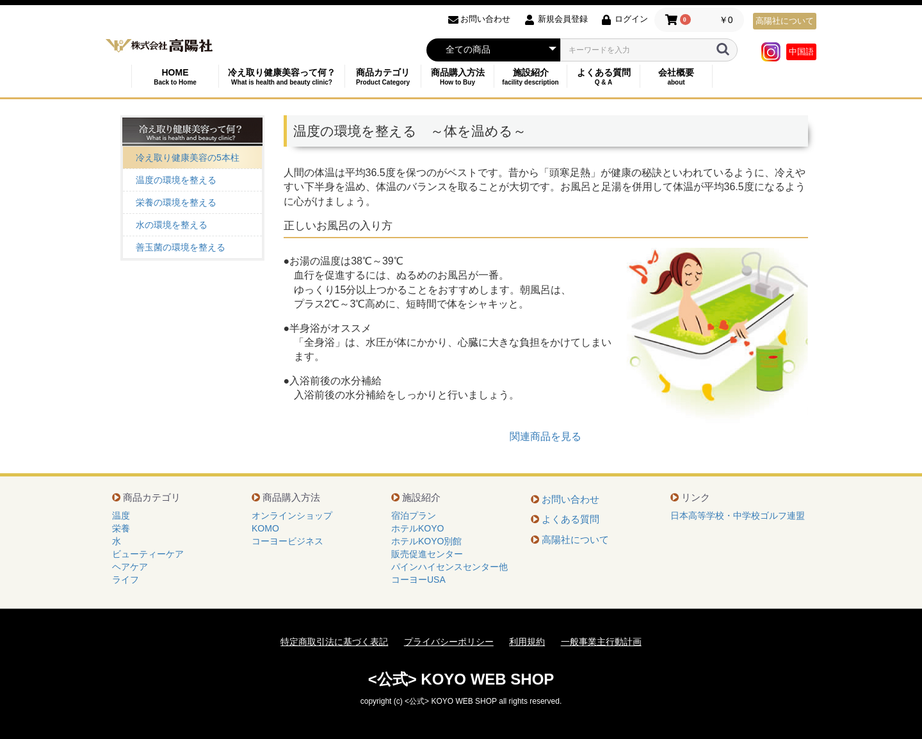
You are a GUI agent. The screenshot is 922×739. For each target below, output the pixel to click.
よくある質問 (603, 76)
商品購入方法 (457, 76)
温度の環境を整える (176, 180)
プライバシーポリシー (449, 642)
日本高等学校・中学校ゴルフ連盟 (737, 515)
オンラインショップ (292, 515)
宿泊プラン (413, 515)
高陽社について (785, 21)
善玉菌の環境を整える (180, 247)
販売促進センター (427, 554)
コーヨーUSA (418, 579)
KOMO (265, 528)
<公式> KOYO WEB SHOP (461, 679)
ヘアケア (130, 567)
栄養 (121, 528)
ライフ (125, 579)
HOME (175, 76)
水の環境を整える (171, 225)
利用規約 (527, 642)
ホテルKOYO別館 (426, 541)
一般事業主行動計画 (601, 642)
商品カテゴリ (383, 76)
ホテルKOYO (417, 528)
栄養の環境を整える (176, 202)
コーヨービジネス (287, 541)
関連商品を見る (545, 436)
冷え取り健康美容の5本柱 (187, 157)
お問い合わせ (570, 499)
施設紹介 (530, 76)
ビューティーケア (148, 554)
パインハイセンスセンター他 (449, 567)
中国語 (801, 51)
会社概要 (676, 76)
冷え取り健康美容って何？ (281, 76)
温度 (121, 515)
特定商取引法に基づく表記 (334, 642)
